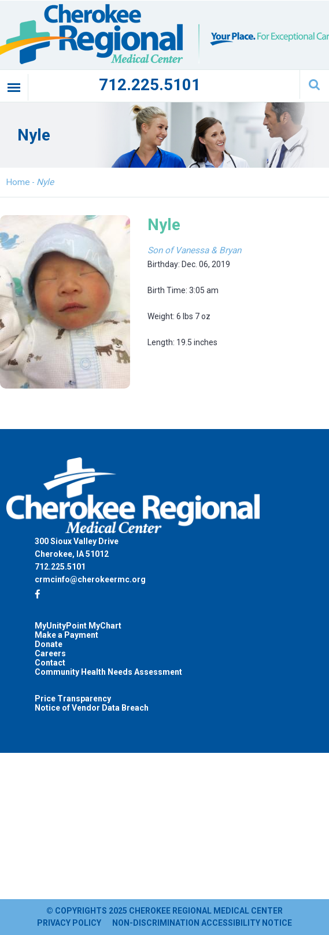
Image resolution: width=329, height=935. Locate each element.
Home (18, 182)
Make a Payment (66, 635)
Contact (50, 662)
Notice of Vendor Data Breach (92, 707)
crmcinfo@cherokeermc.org (90, 579)
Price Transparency (73, 698)
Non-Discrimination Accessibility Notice (202, 922)
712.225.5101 (150, 84)
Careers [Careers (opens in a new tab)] (50, 653)
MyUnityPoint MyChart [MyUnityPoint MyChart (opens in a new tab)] (78, 625)
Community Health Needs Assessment (108, 672)
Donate (48, 644)
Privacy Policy (69, 922)
